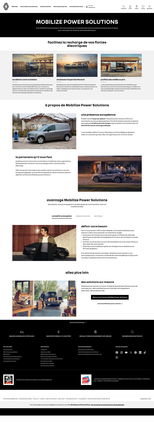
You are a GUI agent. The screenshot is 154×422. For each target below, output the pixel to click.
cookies (42, 398)
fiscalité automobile (46, 361)
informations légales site (10, 398)
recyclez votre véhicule (47, 365)
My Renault (6, 354)
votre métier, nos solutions (29, 6)
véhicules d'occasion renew (86, 349)
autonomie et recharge (47, 363)
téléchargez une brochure (48, 354)
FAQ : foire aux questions (10, 352)
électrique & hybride (60, 6)
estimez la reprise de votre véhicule (88, 352)
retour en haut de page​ (77, 322)
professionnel (91, 7)
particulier (90, 5)
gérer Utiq (61, 398)
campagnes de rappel (9, 361)
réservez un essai (46, 352)
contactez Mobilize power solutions (109, 303)
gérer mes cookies (51, 398)
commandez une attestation (11, 358)
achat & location (45, 6)
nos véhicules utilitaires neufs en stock (52, 358)
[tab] (62, 216)
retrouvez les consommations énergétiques (107, 405)
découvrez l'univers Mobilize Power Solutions (110, 297)
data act (35, 398)
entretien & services (76, 6)
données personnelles (25, 398)
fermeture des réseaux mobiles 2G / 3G (99, 398)
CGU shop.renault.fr (71, 398)
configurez (44, 349)
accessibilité (82, 398)
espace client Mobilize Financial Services (90, 354)
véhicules (14, 6)
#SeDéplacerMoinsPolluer (80, 405)
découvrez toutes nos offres (49, 356)
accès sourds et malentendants (12, 356)
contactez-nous (7, 349)
